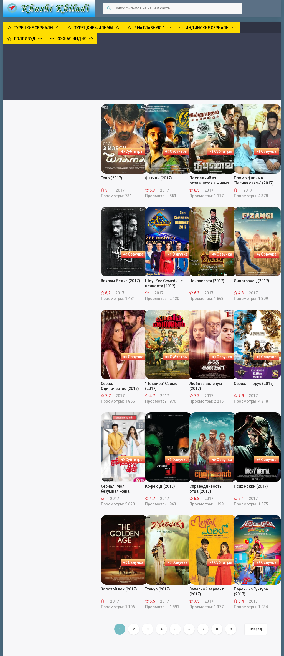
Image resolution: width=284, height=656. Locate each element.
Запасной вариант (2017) (206, 591)
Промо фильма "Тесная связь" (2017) (254, 180)
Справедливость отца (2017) (205, 489)
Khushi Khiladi (49, 8)
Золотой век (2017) (119, 589)
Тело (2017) (111, 178)
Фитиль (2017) (158, 178)
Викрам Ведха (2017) (120, 281)
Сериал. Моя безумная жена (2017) (115, 489)
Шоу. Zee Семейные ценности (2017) (164, 283)
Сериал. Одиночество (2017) (120, 386)
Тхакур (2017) (157, 589)
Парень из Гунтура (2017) (251, 591)
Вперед (256, 629)
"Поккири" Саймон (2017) (162, 386)
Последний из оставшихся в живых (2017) (209, 181)
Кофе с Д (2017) (160, 486)
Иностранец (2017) (251, 281)
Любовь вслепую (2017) (205, 386)
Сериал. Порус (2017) (254, 383)
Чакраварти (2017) (206, 281)
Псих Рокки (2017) (251, 486)
